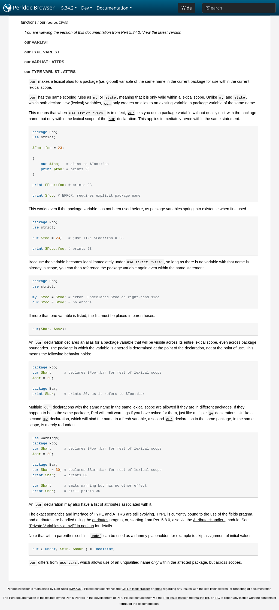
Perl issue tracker (175, 597)
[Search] (239, 8)
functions (29, 22)
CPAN (63, 22)
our (43, 22)
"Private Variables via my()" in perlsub (61, 526)
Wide (186, 8)
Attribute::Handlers (209, 520)
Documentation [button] (112, 8)
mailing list (202, 597)
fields (233, 514)
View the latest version (161, 32)
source (52, 22)
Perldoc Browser (29, 8)
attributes (100, 520)
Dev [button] (85, 8)
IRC (217, 597)
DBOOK (75, 588)
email (158, 588)
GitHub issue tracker (136, 588)
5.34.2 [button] (67, 8)
